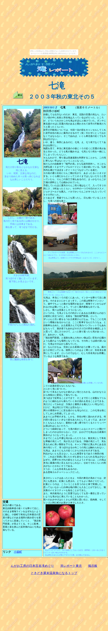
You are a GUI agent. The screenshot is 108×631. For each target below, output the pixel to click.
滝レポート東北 (71, 566)
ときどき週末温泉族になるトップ (54, 573)
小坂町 (18, 551)
